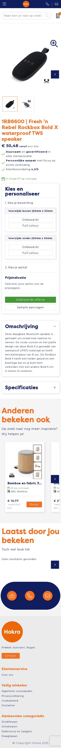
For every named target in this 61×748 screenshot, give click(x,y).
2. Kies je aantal (16, 267)
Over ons (7, 674)
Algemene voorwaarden (17, 691)
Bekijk (34, 504)
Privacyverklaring (13, 696)
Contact (10, 655)
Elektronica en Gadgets (17, 731)
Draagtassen (10, 736)
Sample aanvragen (30, 307)
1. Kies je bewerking (19, 202)
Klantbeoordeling (22, 169)
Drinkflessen (10, 721)
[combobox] (22, 16)
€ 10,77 (16, 504)
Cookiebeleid (10, 700)
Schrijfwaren (9, 726)
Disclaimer (8, 705)
